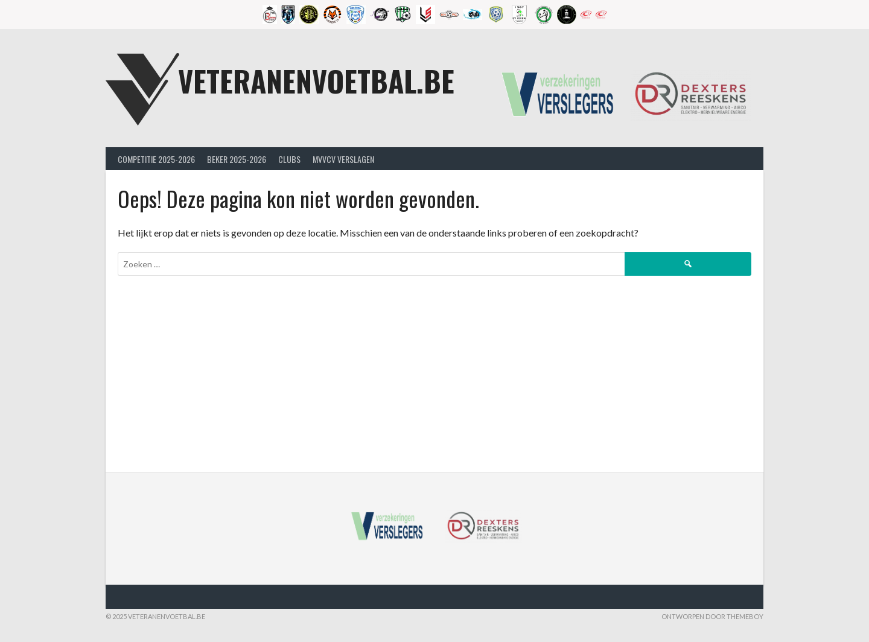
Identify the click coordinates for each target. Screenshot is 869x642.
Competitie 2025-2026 (156, 159)
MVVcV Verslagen (343, 159)
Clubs (289, 159)
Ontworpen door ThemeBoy (712, 616)
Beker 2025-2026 (236, 159)
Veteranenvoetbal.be (316, 80)
